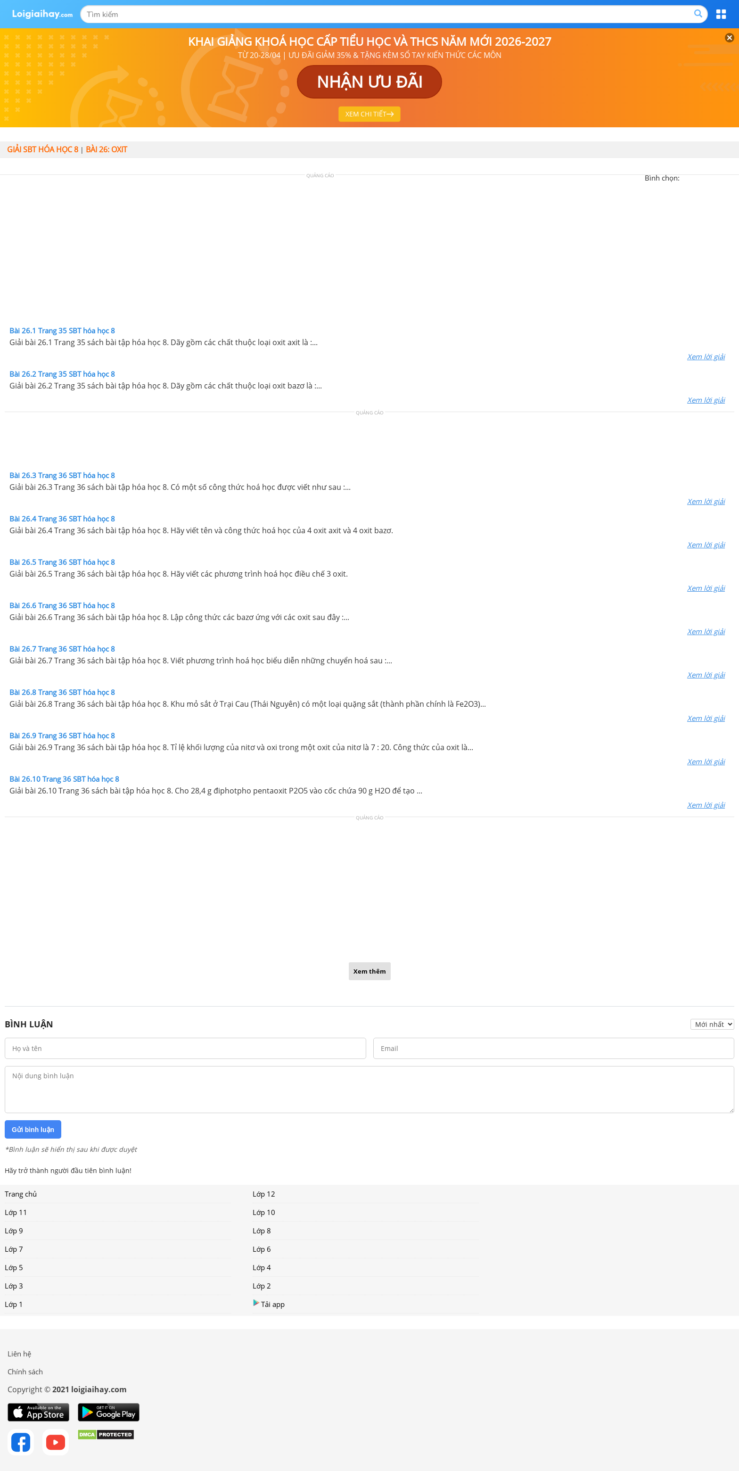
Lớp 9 (14, 1230)
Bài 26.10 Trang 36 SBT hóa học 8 (64, 779)
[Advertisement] (369, 253)
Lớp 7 (14, 1249)
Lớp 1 (14, 1304)
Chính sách (25, 1371)
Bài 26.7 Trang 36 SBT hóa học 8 (62, 648)
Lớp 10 (264, 1212)
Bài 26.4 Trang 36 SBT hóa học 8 (62, 518)
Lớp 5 (14, 1267)
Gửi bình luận (33, 1129)
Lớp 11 (16, 1212)
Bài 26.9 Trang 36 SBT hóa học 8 (62, 735)
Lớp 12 (264, 1193)
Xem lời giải (706, 356)
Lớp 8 (262, 1230)
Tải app (269, 1304)
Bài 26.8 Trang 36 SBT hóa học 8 (62, 692)
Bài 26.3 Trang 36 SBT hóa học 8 (62, 475)
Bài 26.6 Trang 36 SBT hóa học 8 (62, 605)
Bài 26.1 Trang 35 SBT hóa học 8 (62, 330)
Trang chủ (21, 1193)
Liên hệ (19, 1353)
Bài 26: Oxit (106, 149)
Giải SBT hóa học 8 (42, 149)
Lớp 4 (262, 1267)
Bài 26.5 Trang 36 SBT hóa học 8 (62, 562)
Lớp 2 (262, 1285)
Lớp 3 (14, 1285)
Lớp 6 (262, 1249)
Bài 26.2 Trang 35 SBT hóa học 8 (62, 374)
